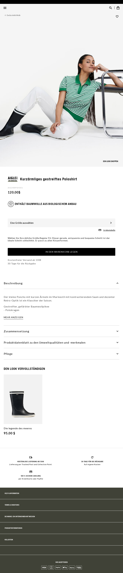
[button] (116, 85)
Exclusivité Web (13, 15)
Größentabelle (109, 230)
